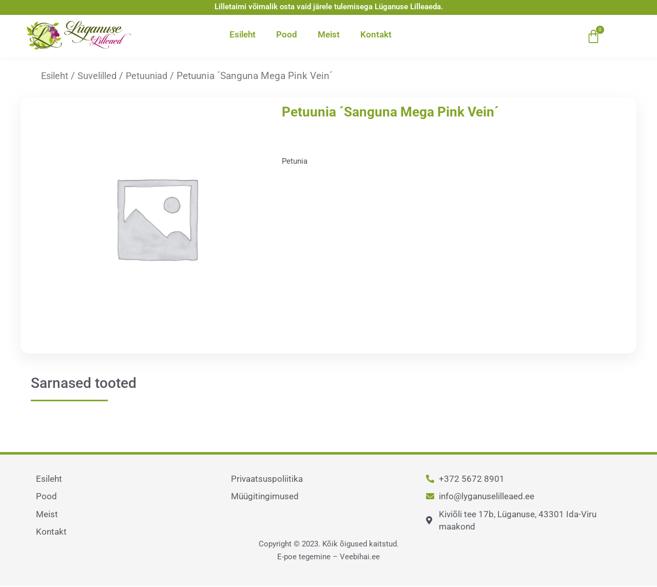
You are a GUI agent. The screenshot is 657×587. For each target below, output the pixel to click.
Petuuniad (152, 76)
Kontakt (376, 34)
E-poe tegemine (304, 556)
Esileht (242, 34)
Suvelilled (100, 76)
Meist (329, 34)
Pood (286, 34)
